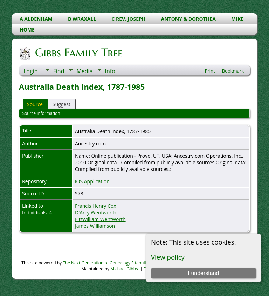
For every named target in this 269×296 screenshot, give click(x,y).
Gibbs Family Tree (78, 53)
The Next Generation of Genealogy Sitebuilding (108, 263)
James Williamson (95, 225)
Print (210, 71)
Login (30, 71)
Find (58, 71)
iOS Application (92, 181)
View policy (168, 257)
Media (84, 71)
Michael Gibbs (124, 269)
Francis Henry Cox (95, 205)
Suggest (61, 104)
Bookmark (233, 71)
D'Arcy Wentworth (95, 212)
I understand (203, 273)
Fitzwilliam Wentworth (100, 219)
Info (110, 71)
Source (35, 104)
